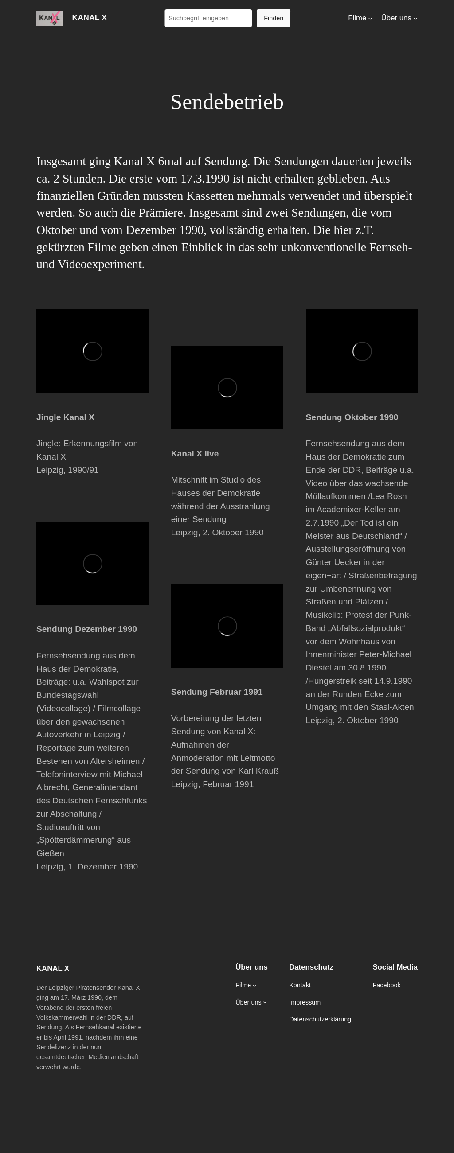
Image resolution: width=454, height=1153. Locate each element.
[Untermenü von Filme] (370, 18)
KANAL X (89, 17)
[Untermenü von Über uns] (415, 18)
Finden (273, 18)
